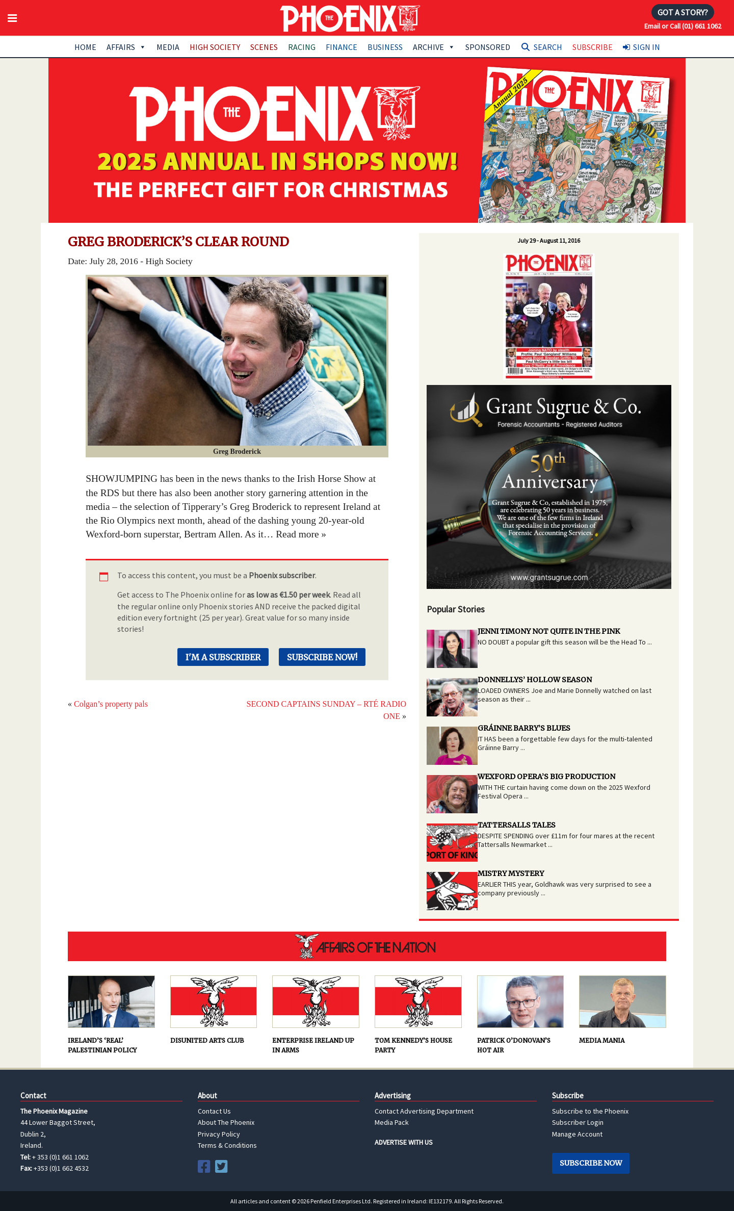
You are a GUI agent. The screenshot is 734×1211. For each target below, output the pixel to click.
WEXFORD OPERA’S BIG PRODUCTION (546, 776)
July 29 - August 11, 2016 (548, 240)
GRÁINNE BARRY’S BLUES (524, 728)
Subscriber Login (578, 1122)
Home (85, 47)
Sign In (646, 47)
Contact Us (214, 1111)
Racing (302, 47)
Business (385, 47)
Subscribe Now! (322, 657)
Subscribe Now (591, 1163)
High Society (215, 47)
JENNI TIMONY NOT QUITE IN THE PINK (549, 631)
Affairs (126, 47)
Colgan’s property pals (111, 704)
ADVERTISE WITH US (404, 1142)
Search (548, 47)
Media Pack (392, 1122)
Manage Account (577, 1134)
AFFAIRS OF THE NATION (367, 946)
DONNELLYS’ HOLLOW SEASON (535, 679)
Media (167, 47)
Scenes (264, 47)
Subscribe (592, 47)
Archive (434, 47)
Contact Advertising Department (424, 1111)
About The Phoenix (226, 1122)
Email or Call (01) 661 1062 (682, 26)
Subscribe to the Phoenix (590, 1111)
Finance (341, 47)
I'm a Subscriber (223, 657)
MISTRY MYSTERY (511, 873)
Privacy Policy (219, 1134)
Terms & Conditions (227, 1145)
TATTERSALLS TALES (517, 825)
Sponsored (487, 47)
